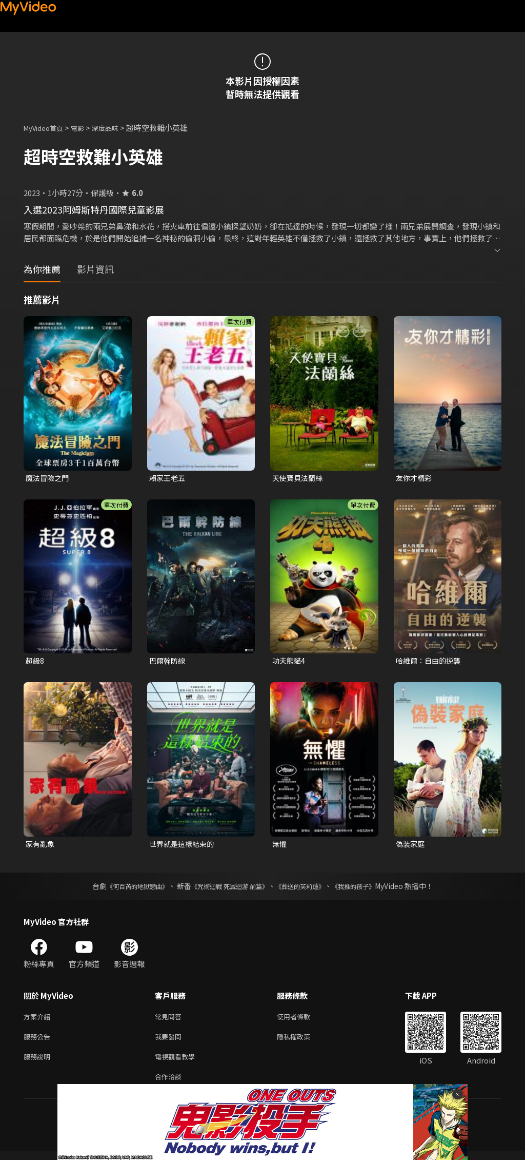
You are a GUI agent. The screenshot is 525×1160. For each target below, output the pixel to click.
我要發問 (170, 1041)
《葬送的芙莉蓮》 (307, 889)
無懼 (280, 846)
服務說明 (39, 1063)
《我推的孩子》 (369, 889)
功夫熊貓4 (289, 661)
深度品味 (116, 127)
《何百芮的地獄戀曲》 (123, 889)
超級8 (35, 661)
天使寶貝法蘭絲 (299, 478)
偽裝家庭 (411, 846)
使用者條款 (302, 1020)
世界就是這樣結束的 (183, 846)
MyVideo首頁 (47, 127)
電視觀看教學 (178, 1063)
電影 (85, 127)
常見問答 (170, 1020)
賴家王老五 (168, 478)
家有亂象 (41, 846)
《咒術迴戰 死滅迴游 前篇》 (227, 889)
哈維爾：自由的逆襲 (430, 661)
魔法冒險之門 (49, 478)
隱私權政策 (302, 1041)
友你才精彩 (415, 478)
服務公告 (39, 1041)
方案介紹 (39, 1020)
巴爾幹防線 (168, 661)
